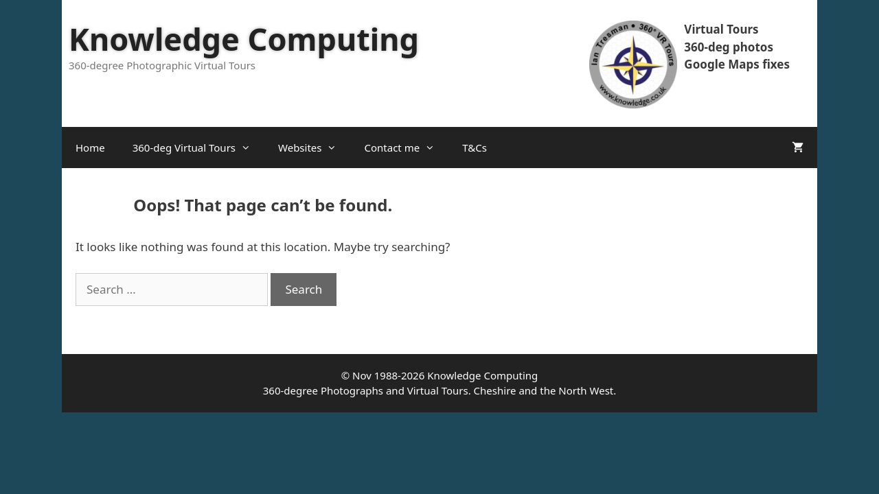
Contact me (406, 147)
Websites (314, 147)
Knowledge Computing (244, 39)
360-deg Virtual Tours (198, 147)
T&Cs (474, 147)
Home (90, 147)
